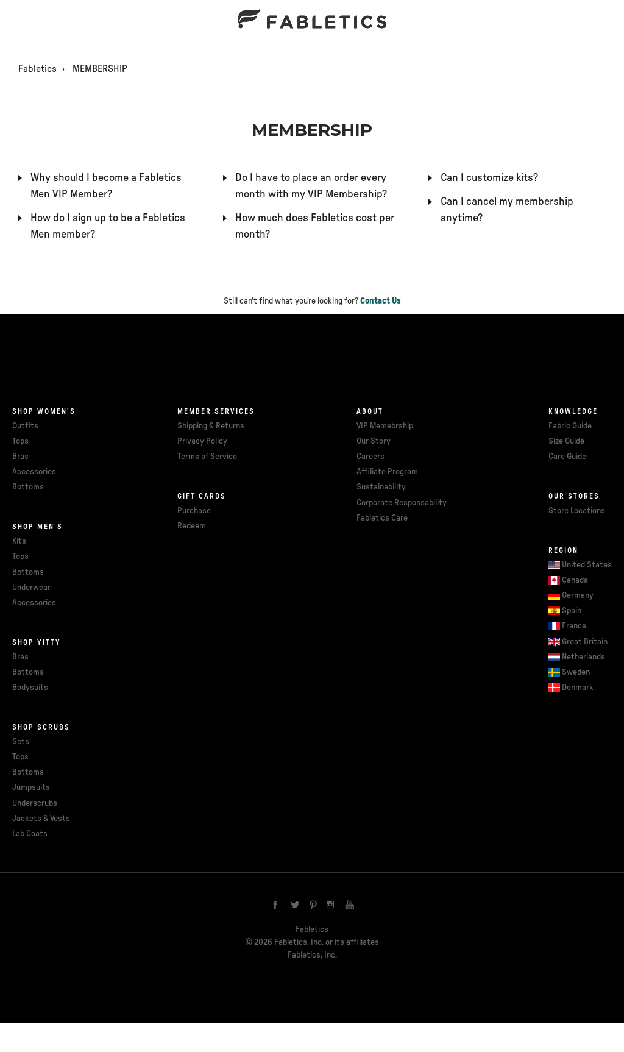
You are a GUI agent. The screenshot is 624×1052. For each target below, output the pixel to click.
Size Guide (566, 441)
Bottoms (28, 487)
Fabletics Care (382, 518)
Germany (578, 595)
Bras (20, 456)
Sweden (576, 672)
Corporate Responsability (401, 503)
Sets (20, 741)
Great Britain (585, 642)
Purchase (194, 510)
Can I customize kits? (489, 177)
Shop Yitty (36, 642)
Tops (20, 441)
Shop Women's (44, 411)
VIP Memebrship (384, 426)
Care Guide (567, 456)
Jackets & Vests (41, 818)
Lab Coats (30, 834)
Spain (571, 610)
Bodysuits (30, 687)
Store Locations (576, 510)
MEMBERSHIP (100, 69)
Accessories (34, 471)
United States (587, 565)
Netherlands (583, 657)
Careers (370, 456)
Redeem (191, 526)
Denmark (578, 687)
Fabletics (37, 69)
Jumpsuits (31, 787)
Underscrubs (34, 803)
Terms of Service (207, 456)
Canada (575, 580)
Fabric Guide (570, 426)
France (574, 626)
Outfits (25, 426)
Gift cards (201, 496)
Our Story (373, 441)
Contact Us (380, 301)
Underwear (31, 587)
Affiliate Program (387, 471)
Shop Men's (37, 526)
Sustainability (381, 487)
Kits (19, 541)
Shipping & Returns (210, 426)
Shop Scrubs (41, 727)
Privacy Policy (202, 441)
